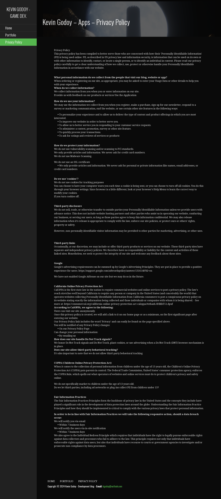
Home (8, 27)
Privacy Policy (13, 42)
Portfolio (10, 34)
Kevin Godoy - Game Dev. (18, 12)
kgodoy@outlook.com (112, 486)
